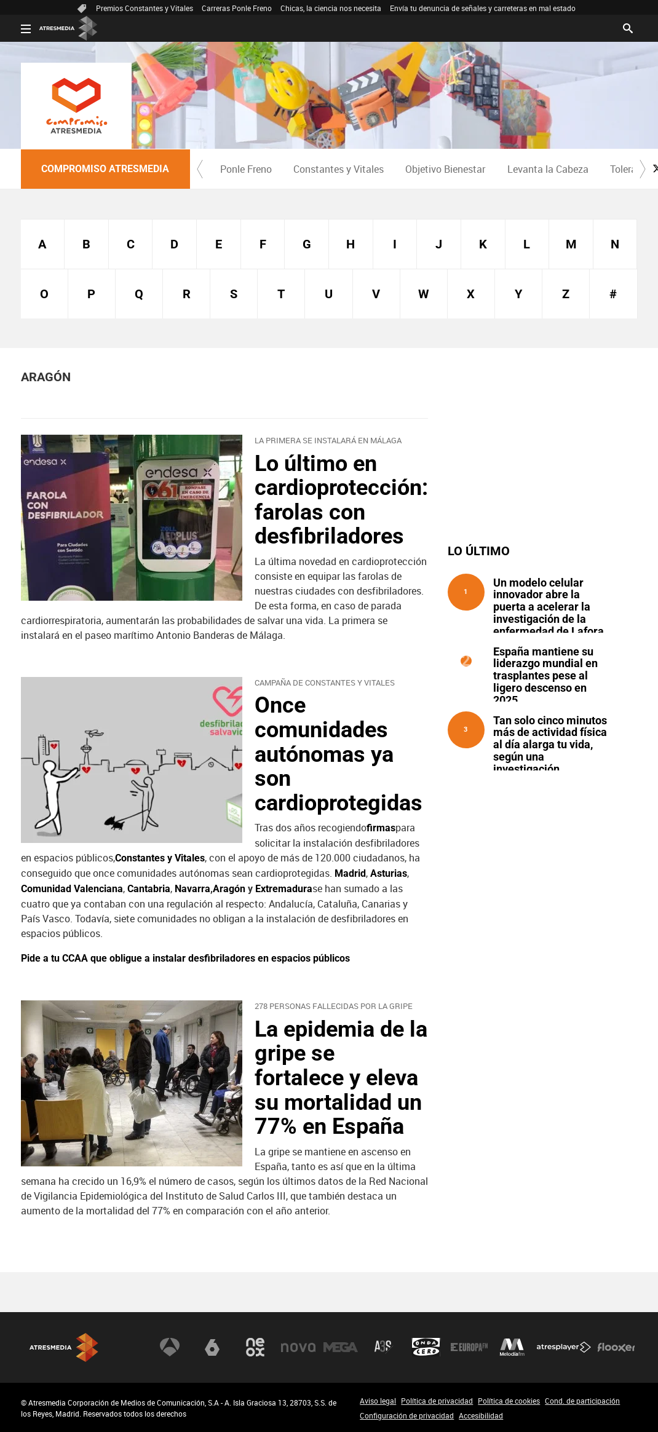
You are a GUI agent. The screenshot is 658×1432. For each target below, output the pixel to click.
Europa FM (469, 1347)
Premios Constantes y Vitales (144, 8)
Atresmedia (64, 1347)
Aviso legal (378, 1401)
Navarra (192, 889)
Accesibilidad (481, 1415)
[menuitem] (246, 169)
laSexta (212, 1347)
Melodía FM (512, 1347)
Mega (340, 1347)
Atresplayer (564, 1347)
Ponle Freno (246, 169)
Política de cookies (509, 1401)
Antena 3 (169, 1347)
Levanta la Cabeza (548, 169)
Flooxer (616, 1347)
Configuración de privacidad (407, 1415)
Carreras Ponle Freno (237, 8)
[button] (200, 169)
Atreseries (383, 1347)
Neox (255, 1347)
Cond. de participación (582, 1401)
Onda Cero (426, 1347)
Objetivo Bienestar (445, 169)
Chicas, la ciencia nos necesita (330, 8)
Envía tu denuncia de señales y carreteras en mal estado (483, 8)
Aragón (229, 889)
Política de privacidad (437, 1401)
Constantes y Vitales (338, 169)
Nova (298, 1347)
